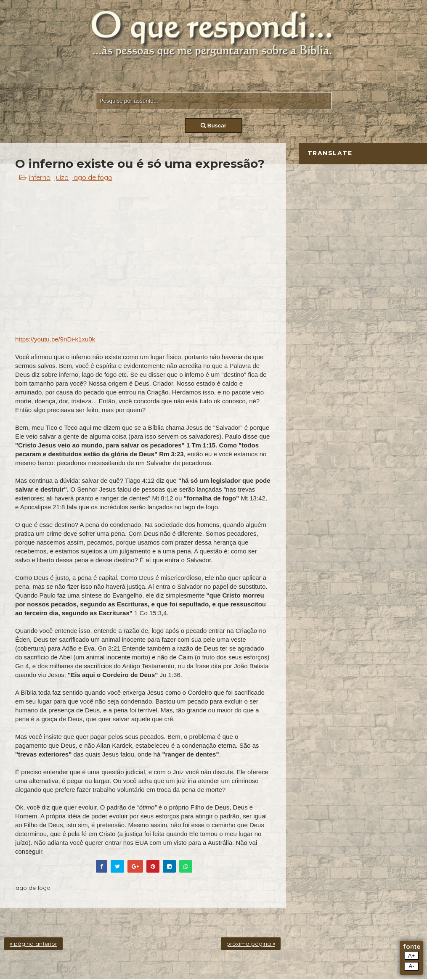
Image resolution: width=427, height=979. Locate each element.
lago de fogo (92, 177)
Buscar (213, 125)
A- (411, 966)
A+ (411, 956)
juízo (61, 177)
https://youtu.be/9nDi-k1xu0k (55, 339)
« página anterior (33, 943)
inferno (39, 177)
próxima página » (250, 943)
